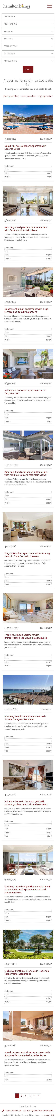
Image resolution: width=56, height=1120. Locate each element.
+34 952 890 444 (13, 1110)
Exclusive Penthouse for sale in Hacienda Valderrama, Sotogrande (26, 972)
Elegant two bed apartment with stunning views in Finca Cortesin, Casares (27, 555)
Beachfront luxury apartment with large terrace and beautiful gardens (26, 310)
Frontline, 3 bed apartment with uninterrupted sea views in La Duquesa (25, 636)
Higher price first (45, 96)
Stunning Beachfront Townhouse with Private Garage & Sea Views (25, 718)
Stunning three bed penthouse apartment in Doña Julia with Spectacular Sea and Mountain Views (27, 889)
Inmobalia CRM (49, 1115)
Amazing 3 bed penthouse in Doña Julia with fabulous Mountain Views (25, 229)
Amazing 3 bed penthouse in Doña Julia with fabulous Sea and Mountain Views (25, 473)
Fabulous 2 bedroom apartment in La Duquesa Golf (24, 392)
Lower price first (28, 96)
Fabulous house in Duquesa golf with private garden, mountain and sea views (26, 803)
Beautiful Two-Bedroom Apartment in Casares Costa (25, 147)
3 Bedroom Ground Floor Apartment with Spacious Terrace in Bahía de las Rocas (27, 1054)
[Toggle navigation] (49, 5)
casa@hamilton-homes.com (40, 1110)
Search (28, 69)
